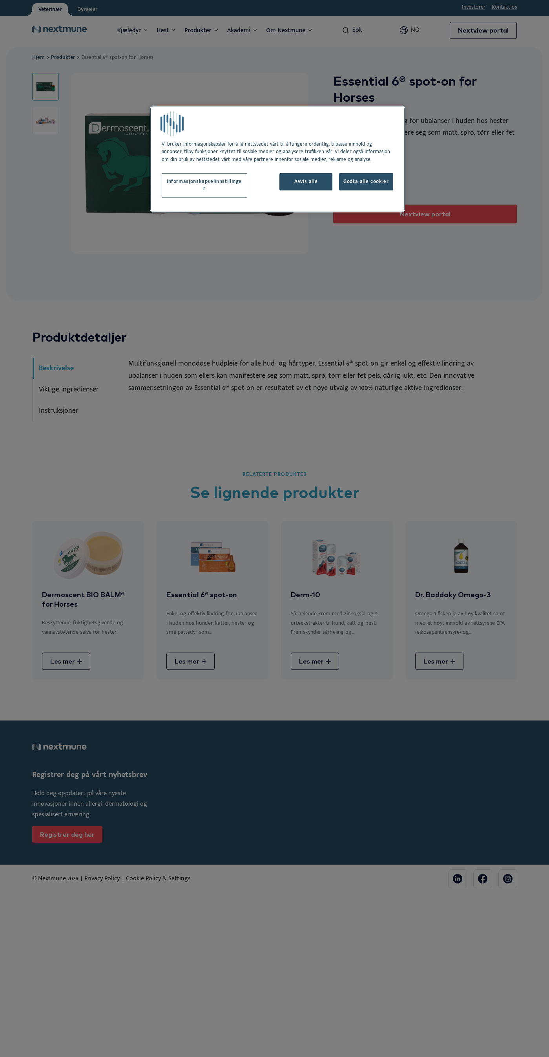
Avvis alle (305, 181)
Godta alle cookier (366, 181)
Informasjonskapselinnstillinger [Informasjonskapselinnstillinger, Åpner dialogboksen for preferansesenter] (204, 185)
